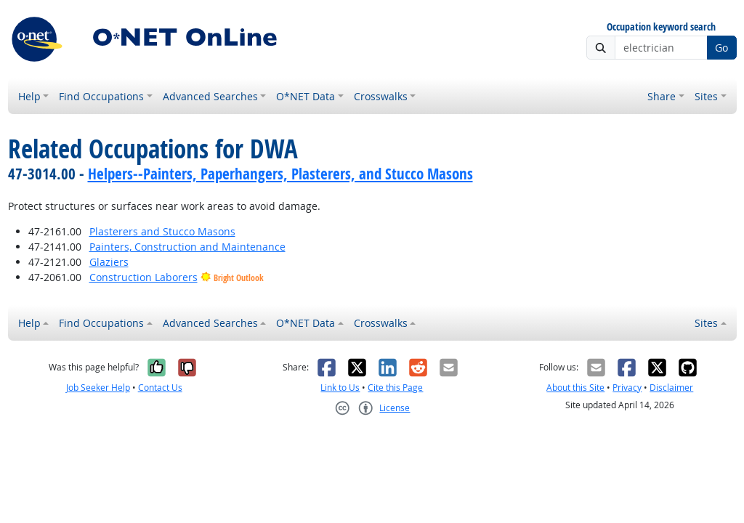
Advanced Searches (210, 96)
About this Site (575, 387)
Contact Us (160, 387)
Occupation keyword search (661, 27)
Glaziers (109, 262)
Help (29, 96)
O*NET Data (305, 96)
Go (721, 47)
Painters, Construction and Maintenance (187, 247)
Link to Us (340, 387)
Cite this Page (395, 387)
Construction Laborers (143, 277)
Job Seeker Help (98, 387)
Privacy (627, 387)
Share (661, 96)
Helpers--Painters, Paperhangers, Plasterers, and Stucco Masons (280, 173)
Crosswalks (381, 96)
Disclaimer (671, 387)
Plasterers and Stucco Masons (162, 231)
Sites (706, 96)
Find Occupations (101, 96)
